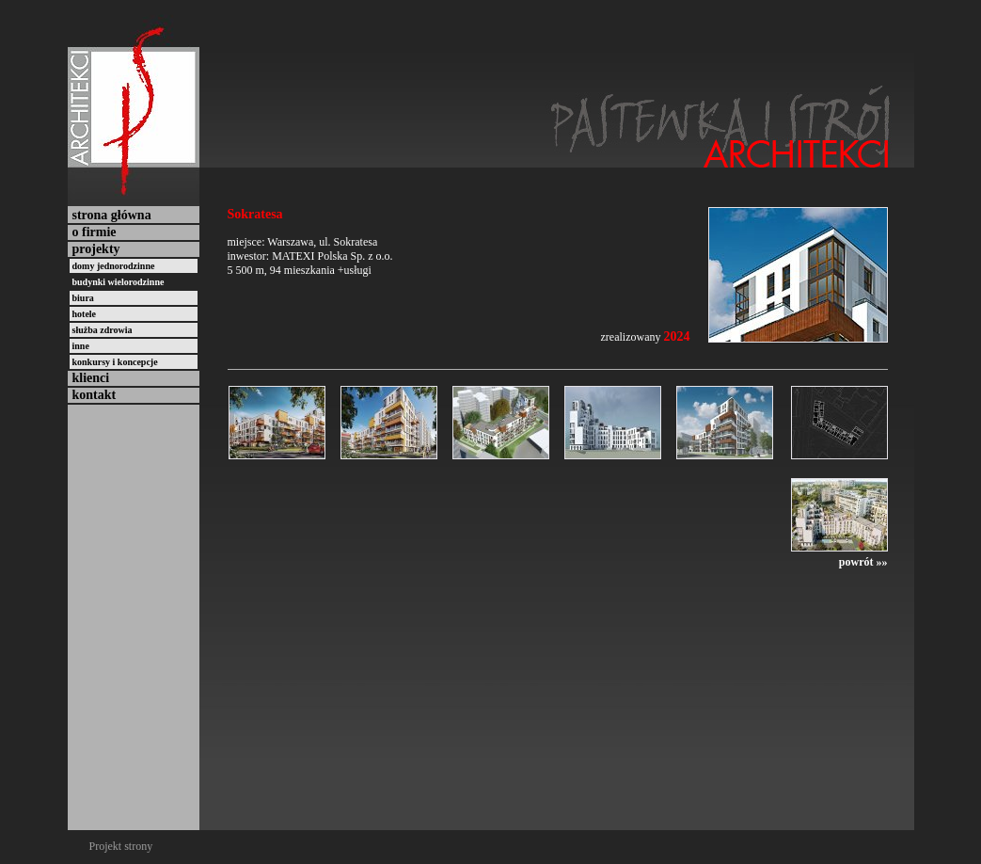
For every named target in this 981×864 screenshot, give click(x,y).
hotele (84, 314)
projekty (96, 249)
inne (80, 346)
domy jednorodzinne (113, 266)
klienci (91, 378)
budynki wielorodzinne (118, 282)
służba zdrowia (102, 330)
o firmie (94, 232)
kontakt (94, 395)
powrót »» (863, 561)
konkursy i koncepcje (115, 362)
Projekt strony (121, 846)
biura (83, 298)
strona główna (111, 215)
